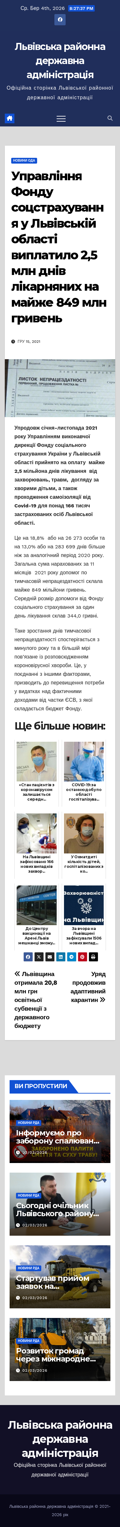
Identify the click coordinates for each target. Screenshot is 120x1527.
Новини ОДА (24, 160)
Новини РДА (28, 1123)
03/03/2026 (34, 1152)
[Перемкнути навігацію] (61, 118)
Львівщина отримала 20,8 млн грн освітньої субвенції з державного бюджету (35, 1000)
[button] (110, 118)
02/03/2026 (34, 1225)
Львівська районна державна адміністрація (60, 61)
